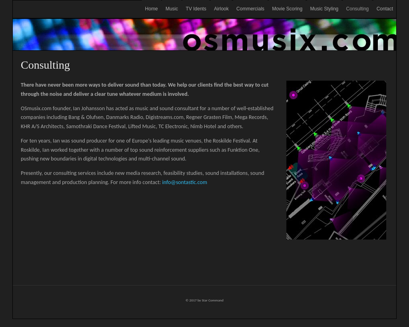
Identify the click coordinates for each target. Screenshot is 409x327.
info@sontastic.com (184, 182)
